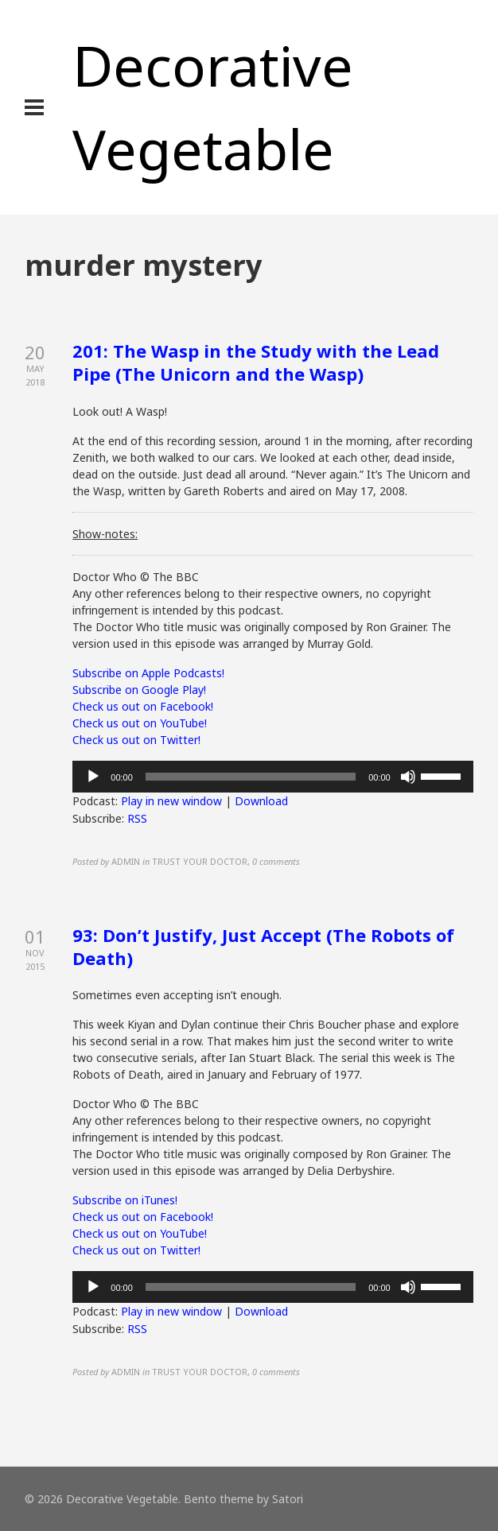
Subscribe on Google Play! (139, 689)
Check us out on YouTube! (139, 723)
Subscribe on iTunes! (124, 1199)
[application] (272, 777)
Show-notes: (105, 533)
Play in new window (171, 800)
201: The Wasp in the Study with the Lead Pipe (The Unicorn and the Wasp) (255, 362)
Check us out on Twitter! (136, 739)
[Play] (93, 777)
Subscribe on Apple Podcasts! (148, 672)
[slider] (251, 777)
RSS (137, 818)
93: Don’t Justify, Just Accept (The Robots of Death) (263, 946)
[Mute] (408, 777)
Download (261, 800)
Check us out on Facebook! (142, 706)
